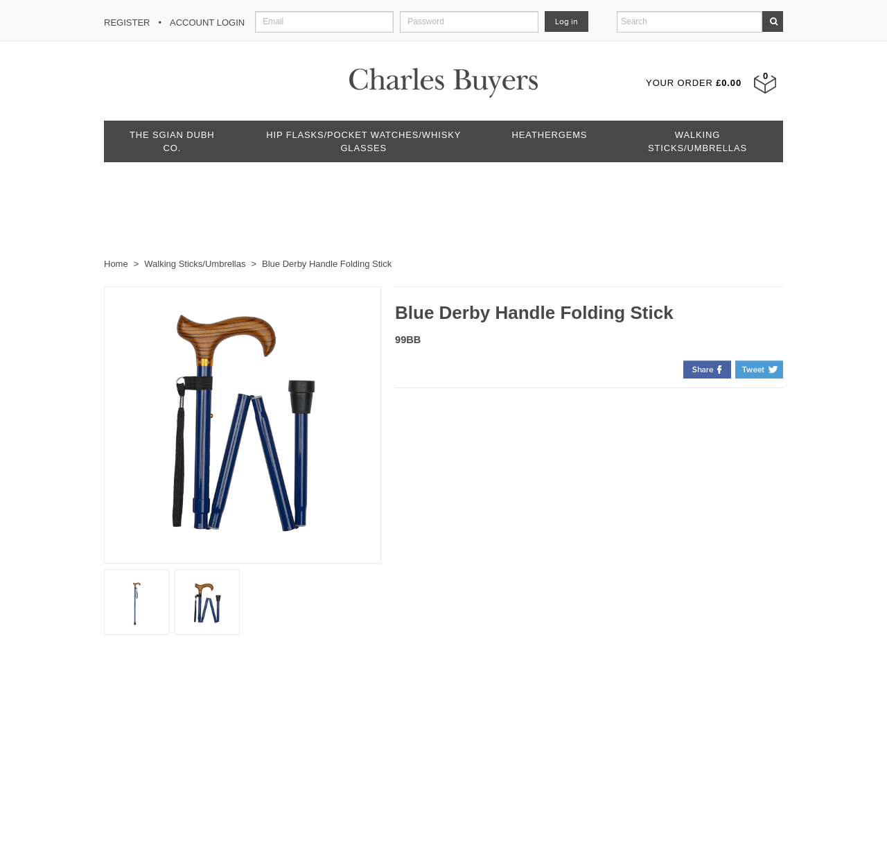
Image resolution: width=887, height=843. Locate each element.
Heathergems (550, 135)
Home (116, 264)
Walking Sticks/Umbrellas (697, 141)
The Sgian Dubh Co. (172, 141)
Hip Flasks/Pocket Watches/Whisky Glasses (363, 141)
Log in (566, 21)
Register (127, 22)
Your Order (693, 83)
